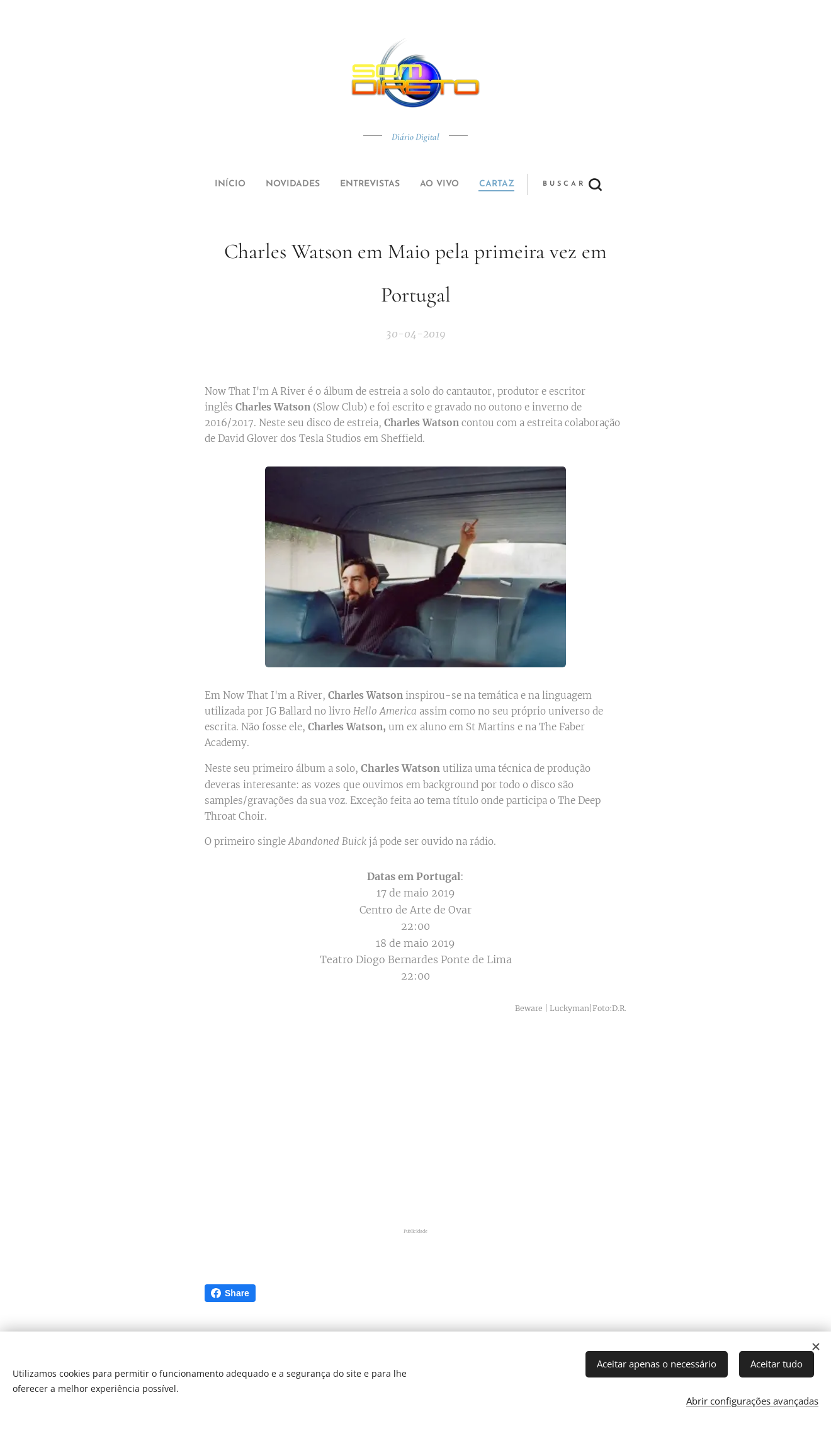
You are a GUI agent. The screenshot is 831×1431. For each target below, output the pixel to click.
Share (230, 1293)
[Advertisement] (415, 1124)
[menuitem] (329, 184)
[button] (462, 184)
